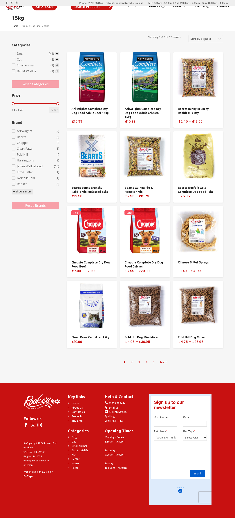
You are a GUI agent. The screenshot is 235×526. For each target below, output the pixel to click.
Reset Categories (35, 84)
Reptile (76, 459)
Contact (223, 6)
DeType (28, 476)
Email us (111, 407)
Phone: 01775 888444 (90, 3)
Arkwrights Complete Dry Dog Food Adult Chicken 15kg (143, 113)
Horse (75, 463)
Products (155, 6)
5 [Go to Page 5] (154, 362)
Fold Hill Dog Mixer (191, 337)
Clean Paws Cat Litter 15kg (90, 337)
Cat (74, 441)
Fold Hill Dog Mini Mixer (142, 337)
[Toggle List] (219, 38)
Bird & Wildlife (80, 450)
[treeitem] (35, 53)
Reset (54, 110)
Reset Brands (35, 205)
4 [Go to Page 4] (146, 362)
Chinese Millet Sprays (193, 262)
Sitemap (28, 465)
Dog (74, 437)
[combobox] (202, 38)
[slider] (13, 103)
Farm (75, 467)
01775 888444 (115, 403)
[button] (35, 53)
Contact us (78, 412)
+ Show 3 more (22, 191)
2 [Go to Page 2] (132, 362)
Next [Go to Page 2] (163, 362)
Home (133, 6)
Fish (74, 454)
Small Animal (79, 446)
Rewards (44, 6)
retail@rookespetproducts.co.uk (124, 3)
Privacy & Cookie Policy (36, 460)
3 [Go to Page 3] (139, 362)
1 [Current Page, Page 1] (124, 362)
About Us (179, 6)
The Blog (202, 6)
